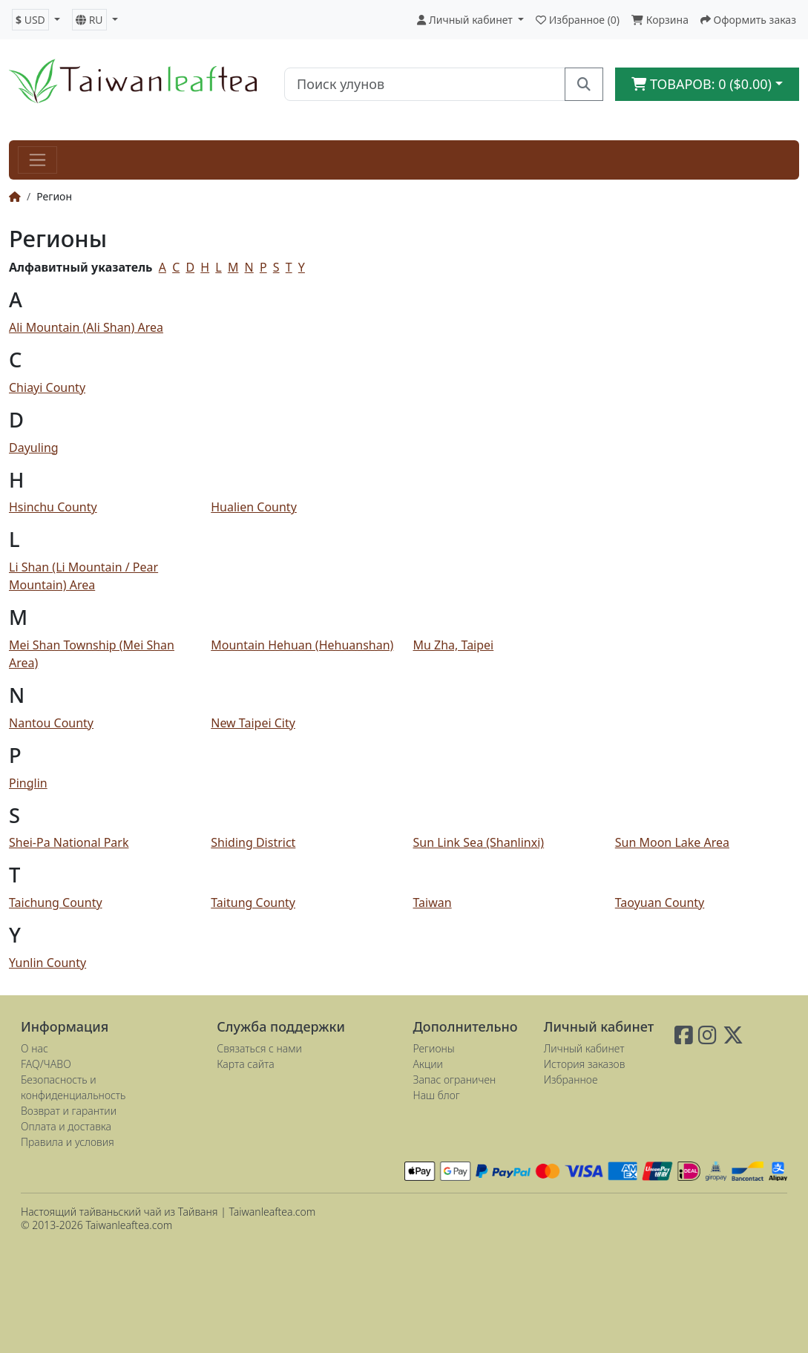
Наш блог (436, 1095)
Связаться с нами (259, 1048)
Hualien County (254, 507)
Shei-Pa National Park (68, 842)
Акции (428, 1064)
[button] (36, 19)
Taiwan (432, 902)
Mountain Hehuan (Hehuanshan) (302, 645)
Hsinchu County (53, 507)
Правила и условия (67, 1142)
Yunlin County (47, 962)
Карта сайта (245, 1064)
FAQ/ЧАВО (46, 1064)
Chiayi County (47, 387)
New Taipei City (253, 723)
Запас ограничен (454, 1079)
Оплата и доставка (66, 1126)
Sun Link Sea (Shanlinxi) (479, 842)
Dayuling (34, 447)
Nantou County (51, 723)
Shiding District (253, 842)
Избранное (571, 1079)
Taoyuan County (660, 902)
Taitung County (253, 902)
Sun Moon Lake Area (672, 842)
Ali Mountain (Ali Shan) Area (86, 327)
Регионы (434, 1048)
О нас (34, 1048)
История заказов (584, 1064)
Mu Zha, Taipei (453, 645)
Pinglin (28, 783)
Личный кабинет (584, 1048)
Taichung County (55, 902)
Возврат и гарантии (68, 1111)
